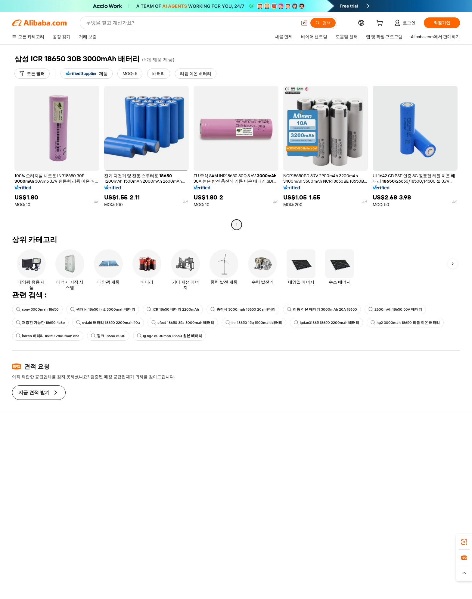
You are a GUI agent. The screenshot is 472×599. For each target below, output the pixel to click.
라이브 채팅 (33, 450)
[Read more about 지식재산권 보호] (234, 580)
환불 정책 (123, 450)
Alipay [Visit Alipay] (227, 571)
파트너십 (306, 473)
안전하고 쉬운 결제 (132, 439)
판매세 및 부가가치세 (226, 462)
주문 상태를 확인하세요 (44, 462)
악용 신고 (31, 485)
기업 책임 (398, 450)
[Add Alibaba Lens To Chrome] (103, 545)
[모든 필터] (32, 73)
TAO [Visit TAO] (291, 571)
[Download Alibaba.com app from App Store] (385, 545)
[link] (464, 542)
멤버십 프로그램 (221, 450)
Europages (331, 571)
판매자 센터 (309, 450)
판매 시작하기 (311, 439)
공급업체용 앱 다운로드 (320, 485)
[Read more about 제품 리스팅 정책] (199, 580)
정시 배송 (123, 462)
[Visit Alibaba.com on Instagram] (419, 497)
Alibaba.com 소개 (406, 439)
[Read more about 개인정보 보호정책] (271, 580)
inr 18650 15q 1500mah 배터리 (253, 322)
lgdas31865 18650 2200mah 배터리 (326, 322)
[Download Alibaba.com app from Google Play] (429, 545)
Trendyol (308, 571)
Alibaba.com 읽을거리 (226, 473)
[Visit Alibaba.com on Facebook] (392, 497)
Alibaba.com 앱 (293, 545)
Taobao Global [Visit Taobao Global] (269, 571)
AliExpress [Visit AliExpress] (142, 571)
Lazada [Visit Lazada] (244, 571)
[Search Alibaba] (191, 23)
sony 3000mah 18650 (37, 309)
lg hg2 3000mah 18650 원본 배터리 (169, 335)
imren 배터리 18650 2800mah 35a (47, 335)
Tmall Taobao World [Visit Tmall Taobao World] (198, 571)
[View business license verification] (290, 590)
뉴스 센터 (398, 462)
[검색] (323, 23)
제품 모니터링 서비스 (134, 485)
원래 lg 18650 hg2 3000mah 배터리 (102, 309)
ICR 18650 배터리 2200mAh (173, 309)
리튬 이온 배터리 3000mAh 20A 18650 (322, 309)
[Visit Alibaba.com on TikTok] (437, 497)
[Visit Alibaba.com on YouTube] (428, 497)
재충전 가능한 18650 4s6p (40, 322)
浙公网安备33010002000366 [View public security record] (334, 590)
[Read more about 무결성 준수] (326, 580)
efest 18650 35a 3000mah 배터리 (182, 322)
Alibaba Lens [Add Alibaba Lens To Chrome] (55, 545)
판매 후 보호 (125, 473)
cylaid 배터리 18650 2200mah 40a (108, 322)
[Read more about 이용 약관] (302, 580)
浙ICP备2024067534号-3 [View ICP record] (389, 590)
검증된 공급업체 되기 (317, 462)
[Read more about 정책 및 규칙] (145, 580)
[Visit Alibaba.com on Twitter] (410, 497)
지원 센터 (31, 439)
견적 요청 (215, 439)
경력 (394, 473)
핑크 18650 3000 (108, 335)
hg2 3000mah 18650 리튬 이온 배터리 (405, 322)
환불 (26, 473)
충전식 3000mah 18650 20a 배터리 (242, 309)
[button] (304, 22)
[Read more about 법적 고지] (170, 580)
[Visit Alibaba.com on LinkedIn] (401, 497)
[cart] (380, 23)
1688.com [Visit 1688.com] (166, 571)
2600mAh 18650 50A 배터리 (395, 309)
